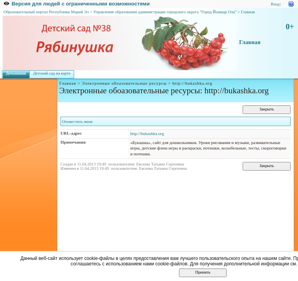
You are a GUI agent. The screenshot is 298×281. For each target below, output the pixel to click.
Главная (248, 12)
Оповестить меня (77, 121)
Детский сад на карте (52, 73)
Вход (275, 4)
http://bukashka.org (147, 133)
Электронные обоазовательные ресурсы (124, 83)
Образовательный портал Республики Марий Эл (46, 12)
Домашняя (16, 73)
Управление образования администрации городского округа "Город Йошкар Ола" (165, 12)
